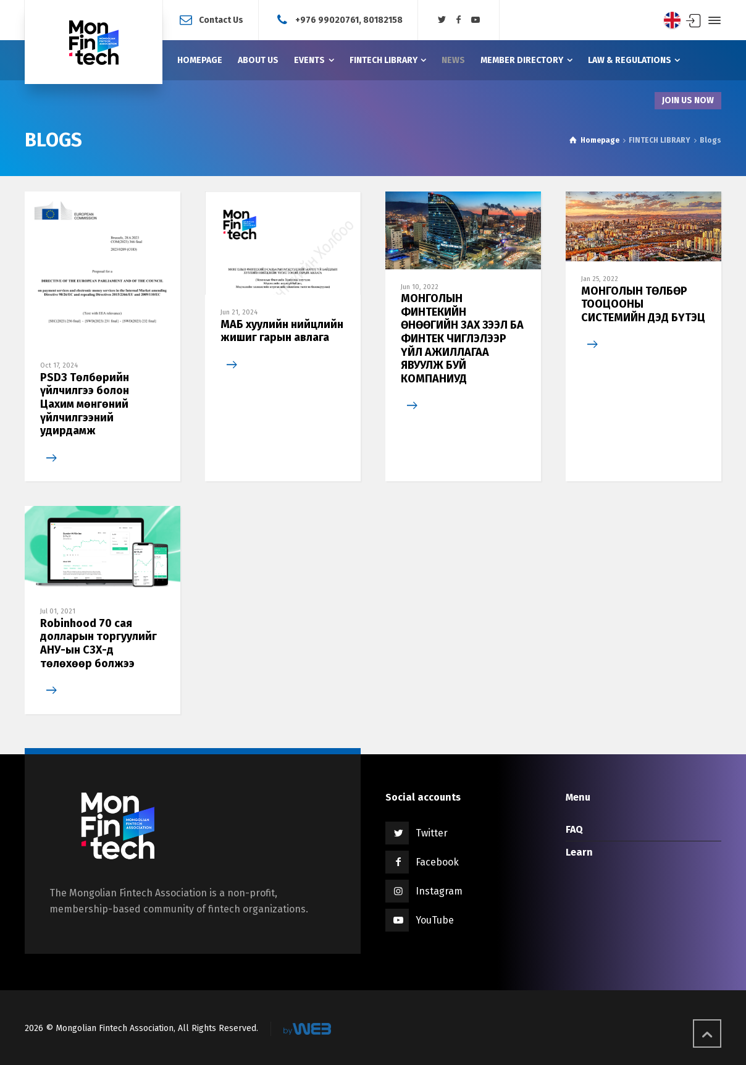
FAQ (574, 829)
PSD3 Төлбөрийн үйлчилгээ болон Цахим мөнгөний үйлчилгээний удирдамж (84, 404)
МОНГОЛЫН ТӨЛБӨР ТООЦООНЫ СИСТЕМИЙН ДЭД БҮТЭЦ (643, 304)
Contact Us (221, 19)
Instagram (439, 891)
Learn (579, 852)
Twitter (432, 833)
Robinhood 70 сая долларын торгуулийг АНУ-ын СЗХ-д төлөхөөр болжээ (98, 643)
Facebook (437, 862)
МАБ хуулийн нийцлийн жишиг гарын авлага (281, 331)
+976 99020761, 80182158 (349, 19)
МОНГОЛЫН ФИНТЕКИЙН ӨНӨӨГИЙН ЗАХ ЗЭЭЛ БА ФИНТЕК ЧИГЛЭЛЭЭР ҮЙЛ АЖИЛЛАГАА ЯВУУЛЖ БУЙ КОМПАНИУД (462, 338)
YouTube (435, 920)
